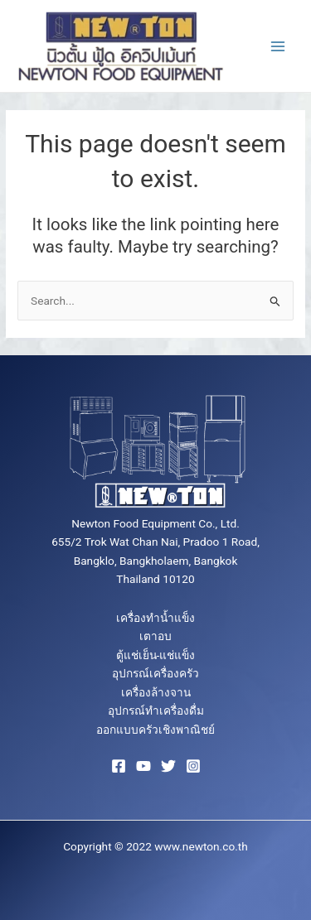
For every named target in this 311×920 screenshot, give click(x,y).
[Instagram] (193, 766)
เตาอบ (155, 636)
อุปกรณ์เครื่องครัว (155, 673)
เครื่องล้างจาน (156, 692)
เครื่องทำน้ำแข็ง (155, 617)
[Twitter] (168, 766)
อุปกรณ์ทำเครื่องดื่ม (156, 710)
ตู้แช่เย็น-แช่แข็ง (156, 655)
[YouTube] (143, 766)
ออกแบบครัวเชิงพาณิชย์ (155, 729)
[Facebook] (118, 766)
